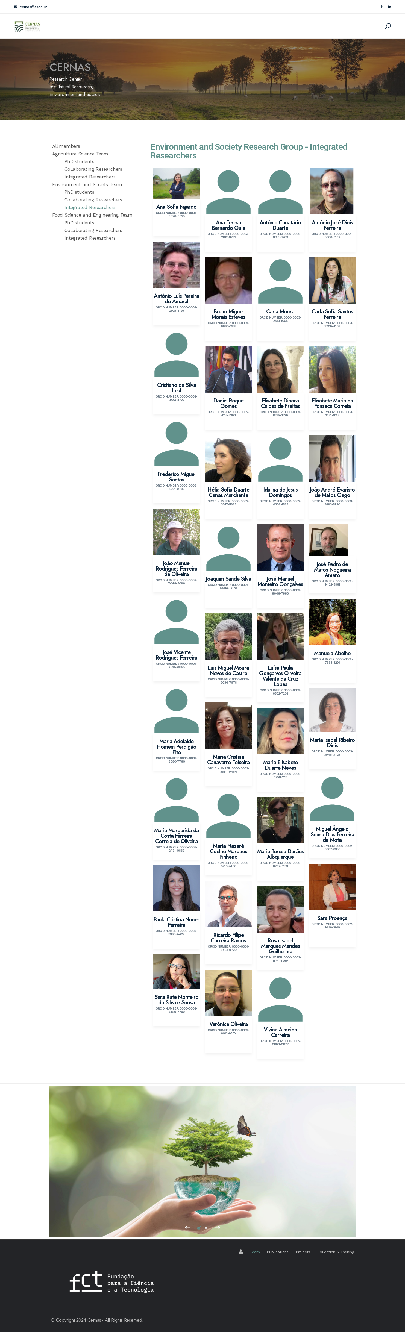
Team (255, 1252)
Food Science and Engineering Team (92, 215)
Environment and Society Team (87, 184)
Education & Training (335, 1252)
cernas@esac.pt (30, 7)
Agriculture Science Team (80, 154)
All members (66, 146)
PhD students (79, 161)
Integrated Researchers (90, 177)
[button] (187, 1227)
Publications (278, 1252)
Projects (303, 1252)
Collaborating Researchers (93, 169)
